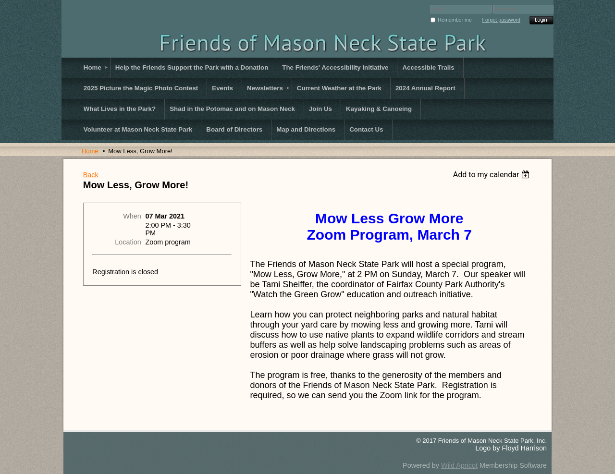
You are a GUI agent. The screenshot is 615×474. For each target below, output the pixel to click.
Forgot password (501, 20)
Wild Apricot (459, 465)
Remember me (454, 20)
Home (90, 151)
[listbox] (492, 175)
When (132, 216)
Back (90, 175)
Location (128, 242)
